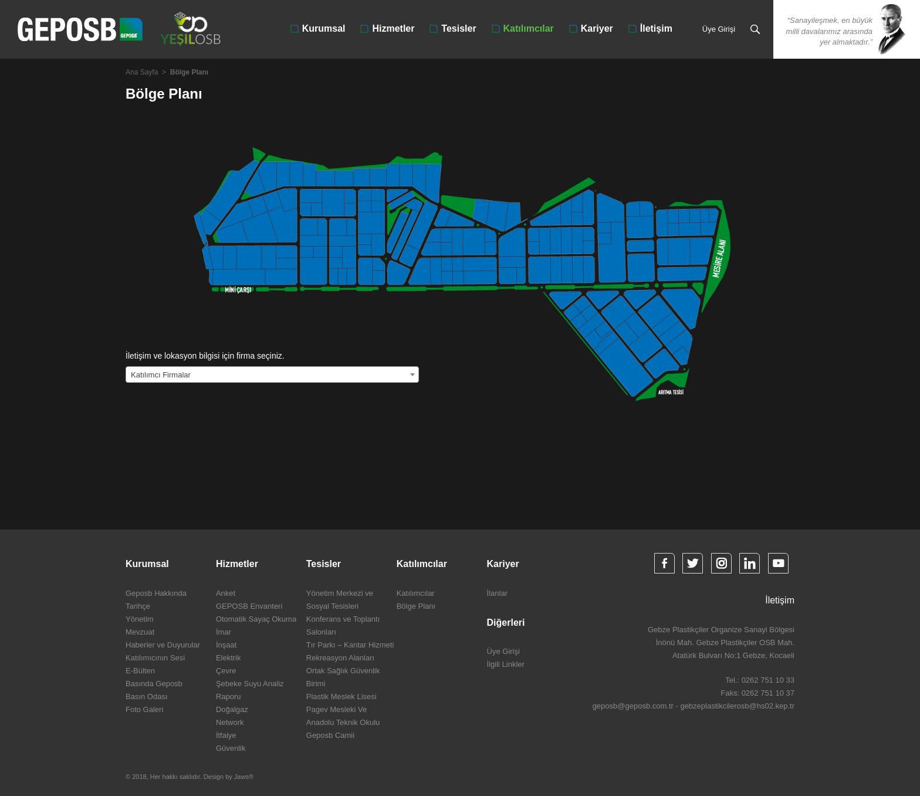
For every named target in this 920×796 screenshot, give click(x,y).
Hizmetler (393, 28)
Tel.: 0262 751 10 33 (759, 680)
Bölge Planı (416, 606)
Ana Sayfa (142, 72)
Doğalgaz (232, 709)
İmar (223, 632)
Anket (225, 593)
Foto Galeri (144, 709)
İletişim (656, 28)
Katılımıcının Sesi (155, 657)
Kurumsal (324, 28)
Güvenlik (231, 748)
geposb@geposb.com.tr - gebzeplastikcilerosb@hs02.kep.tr (693, 705)
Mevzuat (140, 632)
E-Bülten (140, 670)
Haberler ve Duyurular (163, 644)
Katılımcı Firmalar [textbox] (161, 374)
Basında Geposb (154, 683)
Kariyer (597, 28)
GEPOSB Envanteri (249, 606)
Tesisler (458, 28)
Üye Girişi (718, 29)
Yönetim (140, 619)
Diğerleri (506, 623)
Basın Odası (147, 696)
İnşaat (226, 644)
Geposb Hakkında (156, 593)
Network (230, 722)
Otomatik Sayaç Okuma (256, 619)
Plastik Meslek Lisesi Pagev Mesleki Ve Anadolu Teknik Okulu (343, 709)
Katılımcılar (528, 28)
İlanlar (497, 593)
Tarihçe (138, 606)
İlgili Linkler (506, 664)
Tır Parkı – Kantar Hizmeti (350, 644)
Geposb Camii (330, 735)
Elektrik (228, 657)
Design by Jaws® (228, 776)
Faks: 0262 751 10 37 (757, 693)
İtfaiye (226, 735)
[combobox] (272, 374)
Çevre (226, 670)
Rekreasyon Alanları (340, 657)
